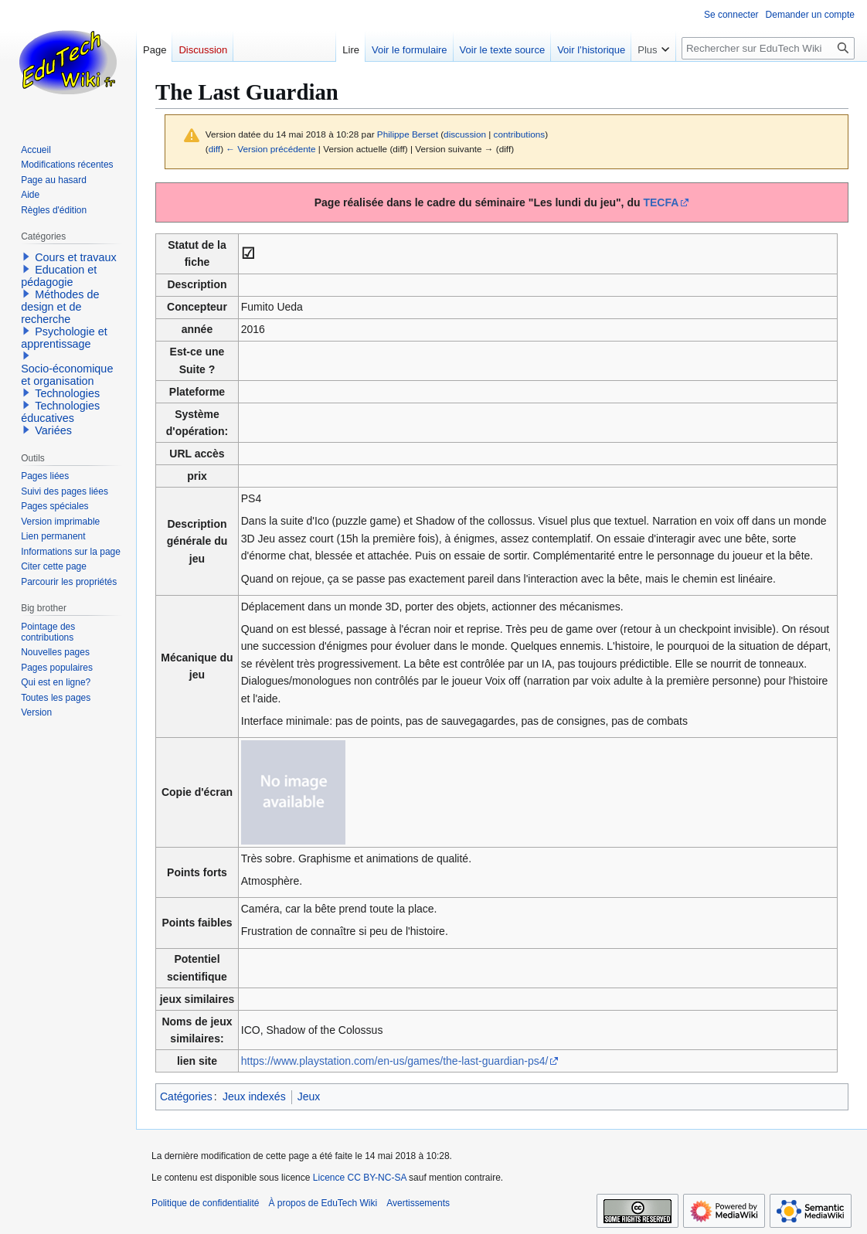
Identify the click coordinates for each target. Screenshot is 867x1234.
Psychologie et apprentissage (64, 337)
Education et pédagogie (59, 275)
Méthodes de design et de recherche (60, 306)
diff (214, 149)
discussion (465, 134)
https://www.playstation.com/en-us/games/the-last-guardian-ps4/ (395, 1061)
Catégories (186, 1096)
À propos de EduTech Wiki (322, 1203)
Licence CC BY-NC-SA (359, 1177)
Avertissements (418, 1203)
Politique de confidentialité (205, 1203)
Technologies (67, 393)
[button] (26, 256)
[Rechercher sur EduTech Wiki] (768, 48)
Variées (53, 430)
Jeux (309, 1096)
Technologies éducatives (60, 411)
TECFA (660, 202)
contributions (520, 134)
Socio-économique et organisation (67, 374)
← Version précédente (270, 149)
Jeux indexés (254, 1096)
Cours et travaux (76, 257)
